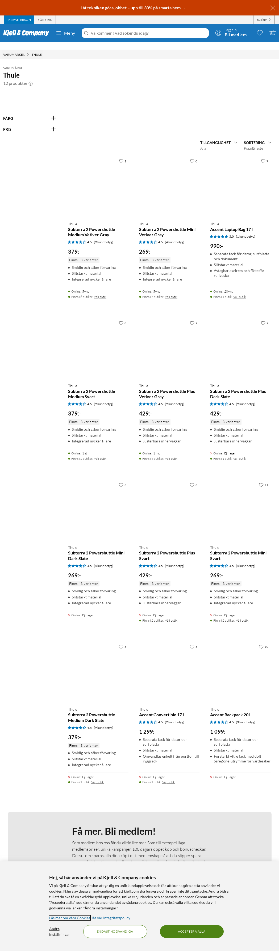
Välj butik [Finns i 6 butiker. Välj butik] (100, 436)
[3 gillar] (122, 624)
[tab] (19, 19)
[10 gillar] (263, 785)
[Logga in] (231, 32)
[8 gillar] (122, 462)
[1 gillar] (122, 300)
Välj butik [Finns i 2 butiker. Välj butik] (100, 598)
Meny (65, 33)
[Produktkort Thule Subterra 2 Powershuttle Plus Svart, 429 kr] (169, 649)
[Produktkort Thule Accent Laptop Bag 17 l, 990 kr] (240, 325)
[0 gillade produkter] (259, 32)
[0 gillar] (193, 300)
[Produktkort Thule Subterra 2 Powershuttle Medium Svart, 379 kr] (98, 487)
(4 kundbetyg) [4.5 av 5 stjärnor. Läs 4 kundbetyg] (174, 381)
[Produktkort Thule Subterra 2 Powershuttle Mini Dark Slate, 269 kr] (98, 649)
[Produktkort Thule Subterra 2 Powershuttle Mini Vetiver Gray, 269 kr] (169, 325)
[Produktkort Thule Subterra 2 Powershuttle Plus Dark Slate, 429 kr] (240, 487)
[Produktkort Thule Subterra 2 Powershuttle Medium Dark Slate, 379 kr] (98, 810)
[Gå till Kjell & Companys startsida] (27, 33)
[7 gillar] (264, 300)
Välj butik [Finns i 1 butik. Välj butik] (239, 436)
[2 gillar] (193, 462)
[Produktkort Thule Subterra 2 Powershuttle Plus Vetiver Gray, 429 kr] (169, 487)
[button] (30, 76)
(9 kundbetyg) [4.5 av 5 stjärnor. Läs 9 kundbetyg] (103, 381)
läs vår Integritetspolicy (111, 918)
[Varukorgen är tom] (272, 32)
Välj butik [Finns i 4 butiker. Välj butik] (171, 598)
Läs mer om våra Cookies (69, 918)
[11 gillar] (263, 624)
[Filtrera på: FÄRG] (29, 111)
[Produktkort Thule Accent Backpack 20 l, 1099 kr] (240, 810)
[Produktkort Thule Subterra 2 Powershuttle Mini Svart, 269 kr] (240, 649)
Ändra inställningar (59, 931)
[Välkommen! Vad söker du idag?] (149, 33)
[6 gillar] (193, 785)
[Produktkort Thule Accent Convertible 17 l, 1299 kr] (169, 810)
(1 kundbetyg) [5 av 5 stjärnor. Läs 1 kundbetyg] (245, 376)
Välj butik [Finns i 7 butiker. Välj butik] (171, 436)
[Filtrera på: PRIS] (29, 122)
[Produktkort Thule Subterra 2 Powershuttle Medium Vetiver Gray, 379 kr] (98, 325)
